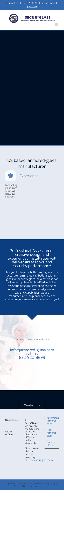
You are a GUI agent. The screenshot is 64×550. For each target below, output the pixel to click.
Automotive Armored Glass (52, 421)
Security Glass (51, 444)
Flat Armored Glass (51, 433)
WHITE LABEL (43, 486)
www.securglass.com (41, 460)
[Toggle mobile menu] (57, 24)
